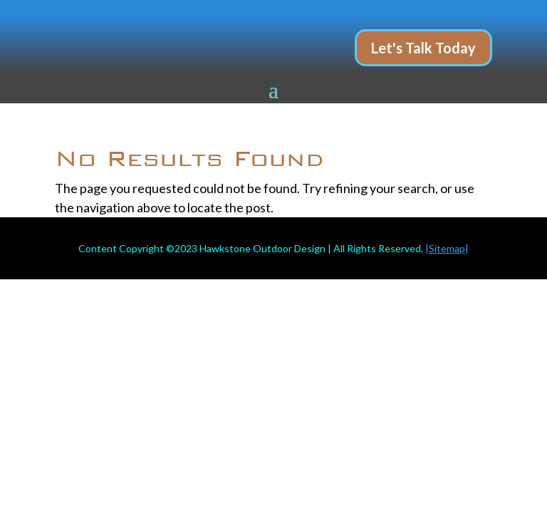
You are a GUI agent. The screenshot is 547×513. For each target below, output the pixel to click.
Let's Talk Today (423, 47)
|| (447, 248)
